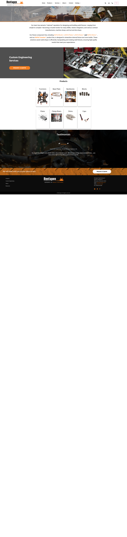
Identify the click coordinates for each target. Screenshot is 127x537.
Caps (84, 111)
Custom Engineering (10, 181)
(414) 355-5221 (100, 184)
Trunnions (42, 89)
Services (58, 3)
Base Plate (56, 89)
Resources (8, 186)
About (64, 3)
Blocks (84, 89)
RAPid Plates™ (69, 35)
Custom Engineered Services (91, 14)
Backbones (70, 89)
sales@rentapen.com (101, 182)
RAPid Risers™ (79, 35)
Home (43, 3)
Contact (71, 3)
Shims (70, 111)
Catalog (77, 3)
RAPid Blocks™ (59, 35)
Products (50, 3)
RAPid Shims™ (92, 35)
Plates (42, 111)
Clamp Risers (56, 111)
